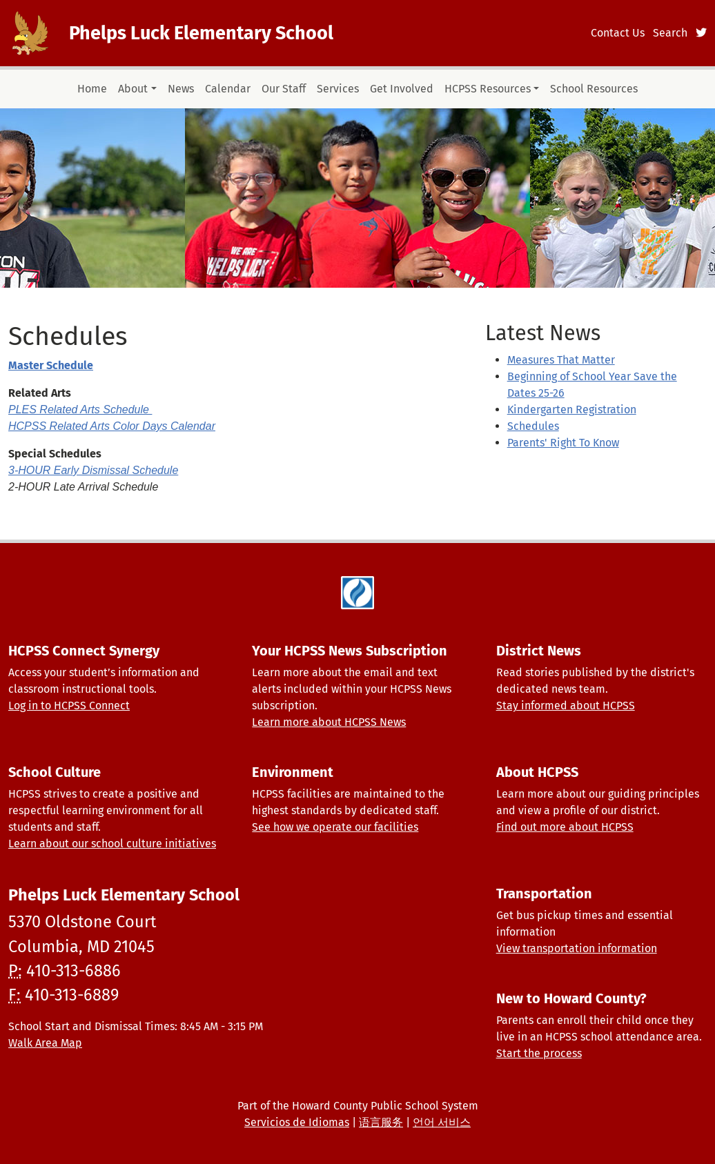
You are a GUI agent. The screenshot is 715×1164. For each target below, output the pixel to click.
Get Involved (401, 88)
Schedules (533, 426)
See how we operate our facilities (335, 826)
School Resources (594, 88)
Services (338, 88)
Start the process (539, 1053)
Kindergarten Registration (571, 409)
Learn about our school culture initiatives (112, 843)
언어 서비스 (442, 1122)
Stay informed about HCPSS (565, 705)
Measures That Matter (561, 359)
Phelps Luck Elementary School (201, 33)
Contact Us (618, 32)
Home (92, 88)
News (181, 88)
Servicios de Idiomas (296, 1122)
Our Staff (284, 88)
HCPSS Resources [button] (487, 88)
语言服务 (381, 1122)
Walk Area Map (45, 1042)
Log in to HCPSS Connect (69, 705)
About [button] (133, 88)
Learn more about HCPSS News (329, 722)
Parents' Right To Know (563, 442)
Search (670, 32)
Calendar (228, 88)
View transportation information (576, 948)
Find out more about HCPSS (565, 826)
